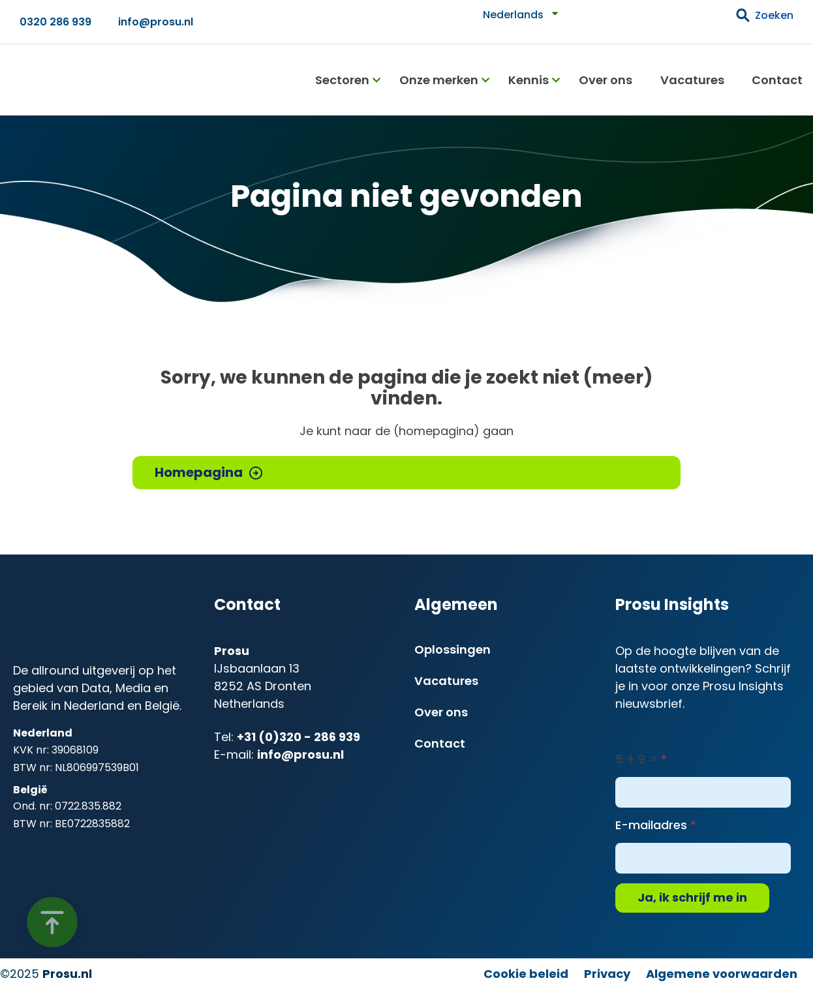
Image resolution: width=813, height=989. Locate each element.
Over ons (605, 80)
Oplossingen (452, 649)
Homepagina (199, 472)
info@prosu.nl (155, 21)
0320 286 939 (55, 21)
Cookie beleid (525, 974)
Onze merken (438, 80)
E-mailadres (651, 825)
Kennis (528, 80)
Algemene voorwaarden (721, 974)
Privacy (607, 974)
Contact (777, 80)
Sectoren (342, 80)
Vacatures (692, 80)
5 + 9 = (636, 759)
